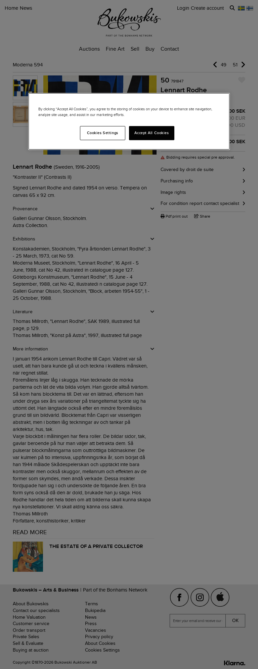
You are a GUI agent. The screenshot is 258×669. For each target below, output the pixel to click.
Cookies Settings (102, 133)
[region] (129, 121)
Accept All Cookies (151, 133)
